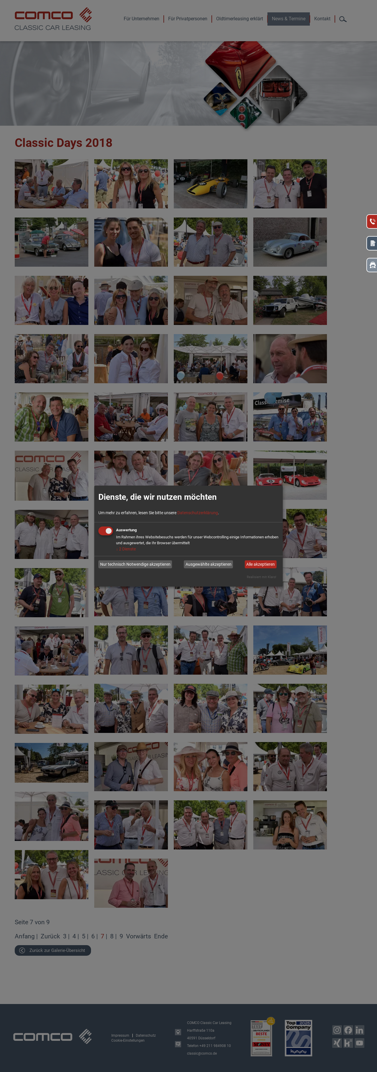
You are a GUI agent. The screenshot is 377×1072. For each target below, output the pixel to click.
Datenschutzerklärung (197, 512)
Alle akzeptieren (260, 564)
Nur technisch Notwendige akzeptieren (135, 564)
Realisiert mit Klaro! (261, 577)
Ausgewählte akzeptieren (209, 564)
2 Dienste (126, 548)
